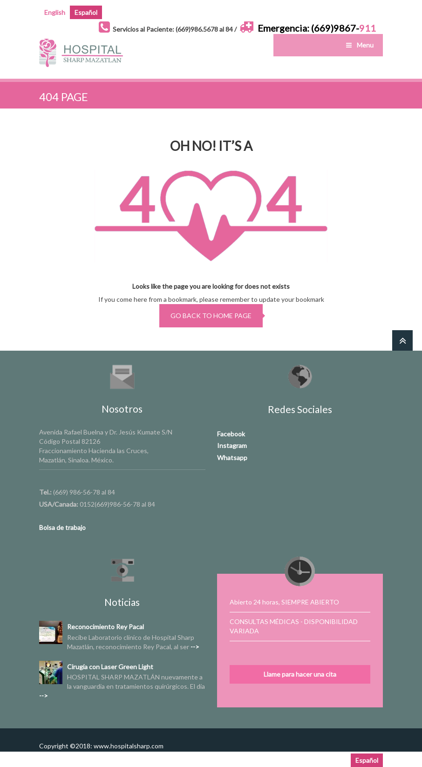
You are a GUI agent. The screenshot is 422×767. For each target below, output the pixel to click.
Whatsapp (232, 458)
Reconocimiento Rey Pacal (105, 627)
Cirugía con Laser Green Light (110, 667)
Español (86, 12)
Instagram (232, 445)
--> (195, 647)
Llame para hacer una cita (300, 674)
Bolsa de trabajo (62, 527)
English (54, 12)
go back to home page (211, 315)
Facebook (231, 434)
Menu (359, 45)
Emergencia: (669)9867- (317, 28)
